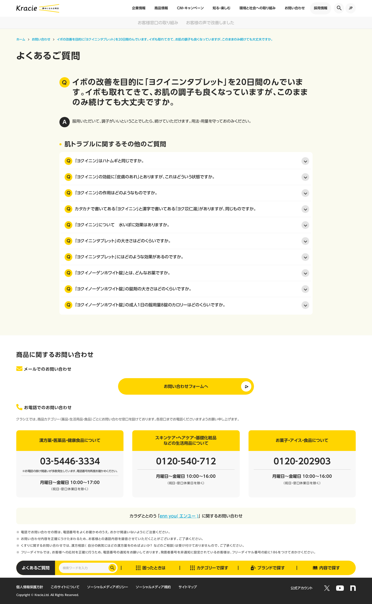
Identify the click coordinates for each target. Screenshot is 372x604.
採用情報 (320, 8)
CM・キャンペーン (190, 8)
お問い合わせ (295, 8)
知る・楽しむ (221, 8)
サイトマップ (188, 587)
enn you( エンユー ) (179, 516)
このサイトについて (65, 587)
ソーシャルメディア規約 (153, 587)
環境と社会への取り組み (257, 8)
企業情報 (138, 8)
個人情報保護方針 (29, 587)
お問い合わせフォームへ (186, 386)
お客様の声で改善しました (210, 23)
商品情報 (161, 8)
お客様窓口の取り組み (158, 23)
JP (351, 8)
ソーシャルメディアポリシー (107, 587)
